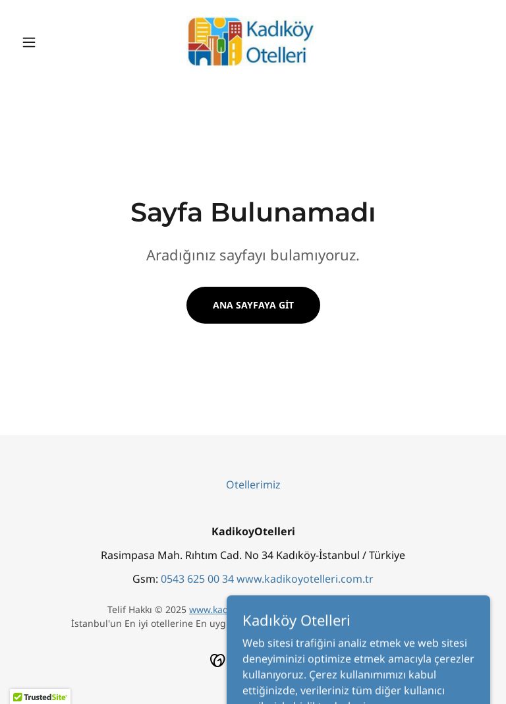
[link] (253, 42)
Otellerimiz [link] (253, 484)
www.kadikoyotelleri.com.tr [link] (305, 579)
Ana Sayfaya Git (253, 305)
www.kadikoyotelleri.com (243, 609)
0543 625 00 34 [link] (197, 579)
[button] (51, 42)
